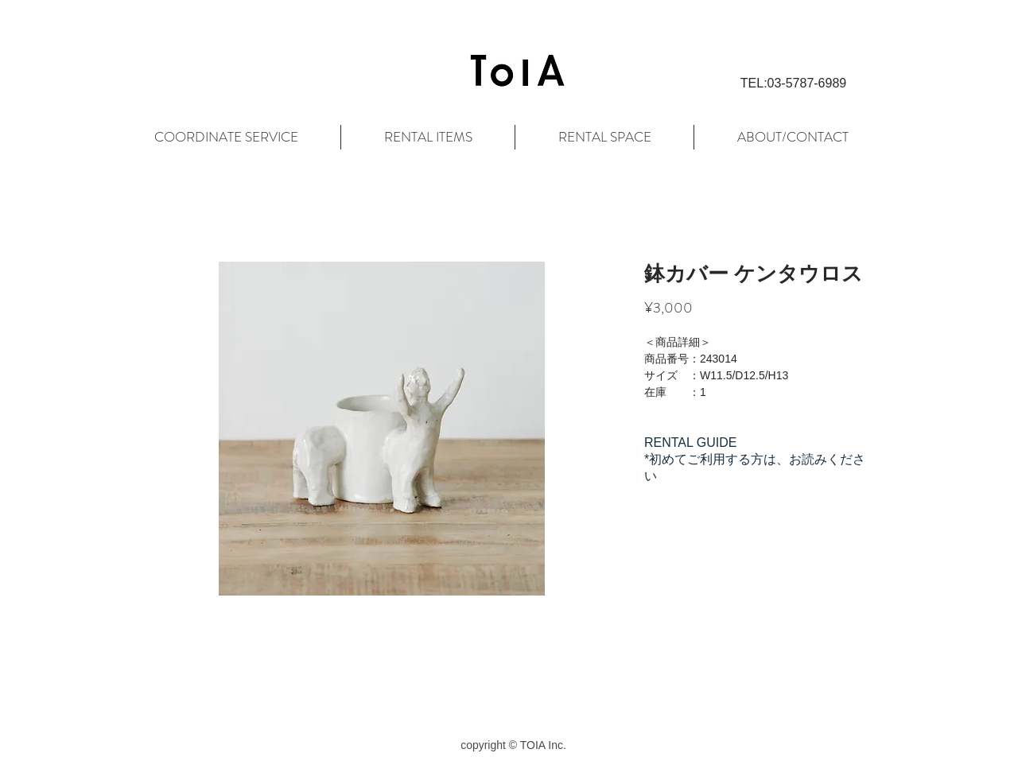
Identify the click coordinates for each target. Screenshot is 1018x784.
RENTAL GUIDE (690, 442)
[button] (793, 83)
